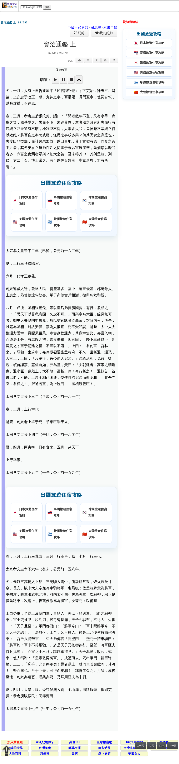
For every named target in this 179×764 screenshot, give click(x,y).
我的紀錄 (106, 33)
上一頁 (140, 745)
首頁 (151, 745)
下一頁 (172, 745)
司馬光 (96, 28)
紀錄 (81, 33)
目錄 (161, 745)
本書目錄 (110, 28)
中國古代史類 (77, 28)
